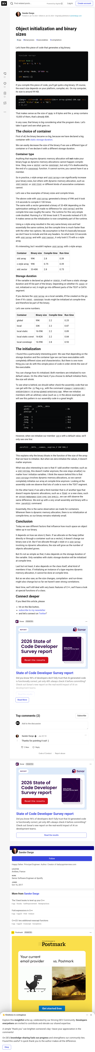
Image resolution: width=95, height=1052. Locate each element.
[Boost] (5, 103)
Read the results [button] (51, 835)
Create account (84, 3)
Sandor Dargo (28, 13)
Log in (70, 3)
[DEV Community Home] (4, 3)
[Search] (11, 3)
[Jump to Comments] (5, 85)
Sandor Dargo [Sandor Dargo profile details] (28, 736)
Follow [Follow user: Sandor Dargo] (52, 858)
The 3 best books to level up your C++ (51, 902)
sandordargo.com (76, 16)
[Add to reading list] (5, 94)
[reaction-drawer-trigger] (5, 75)
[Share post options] (4, 112)
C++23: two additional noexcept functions (51, 922)
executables (42, 40)
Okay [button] (7, 1047)
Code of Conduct (45, 753)
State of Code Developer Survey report (44, 673)
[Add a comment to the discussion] (54, 725)
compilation (56, 40)
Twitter (42, 613)
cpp (19, 40)
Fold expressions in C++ (51, 912)
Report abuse (60, 753)
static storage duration (41, 139)
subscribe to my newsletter (32, 610)
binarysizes (28, 40)
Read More (22, 700)
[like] (25, 747)
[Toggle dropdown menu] (86, 621)
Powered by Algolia (55, 4)
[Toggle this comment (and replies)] (17, 740)
